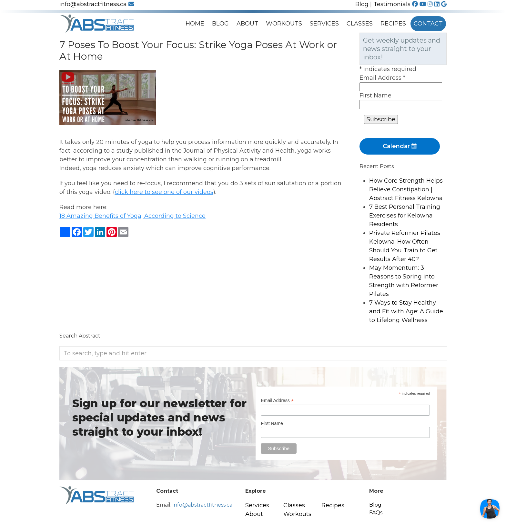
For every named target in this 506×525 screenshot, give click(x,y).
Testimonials (391, 4)
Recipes (393, 23)
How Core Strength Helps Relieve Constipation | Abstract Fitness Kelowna (406, 189)
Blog (362, 4)
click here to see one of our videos (164, 192)
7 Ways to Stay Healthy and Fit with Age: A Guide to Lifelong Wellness (406, 311)
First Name (375, 95)
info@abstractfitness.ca (96, 4)
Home (195, 23)
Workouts (284, 23)
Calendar (400, 146)
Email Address (382, 77)
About (247, 23)
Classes (360, 23)
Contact (428, 23)
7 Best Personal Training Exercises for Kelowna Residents (404, 215)
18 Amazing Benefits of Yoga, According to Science (132, 215)
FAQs (375, 513)
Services (324, 23)
